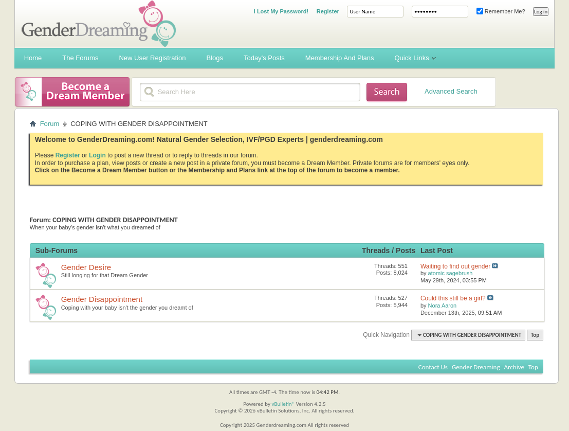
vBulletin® (283, 404)
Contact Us (433, 367)
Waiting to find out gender (455, 266)
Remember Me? (500, 11)
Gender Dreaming (476, 367)
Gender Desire (86, 267)
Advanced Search (451, 91)
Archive (514, 367)
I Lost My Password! (281, 11)
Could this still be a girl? (453, 298)
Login (97, 155)
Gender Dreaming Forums (99, 24)
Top (535, 335)
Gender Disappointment (101, 299)
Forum (50, 124)
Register (328, 11)
